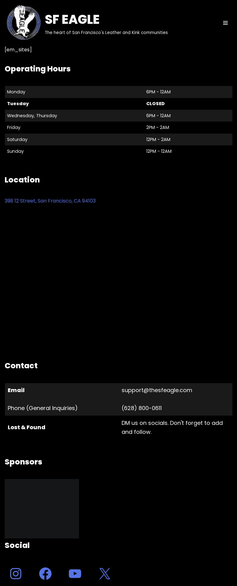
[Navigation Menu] (225, 23)
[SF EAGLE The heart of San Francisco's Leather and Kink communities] (86, 22)
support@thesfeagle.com (157, 390)
